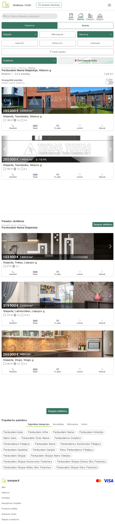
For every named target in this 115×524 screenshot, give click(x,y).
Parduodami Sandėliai (15, 449)
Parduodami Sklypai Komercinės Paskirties (27, 461)
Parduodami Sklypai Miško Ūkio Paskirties (27, 467)
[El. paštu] (57, 127)
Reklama (5, 493)
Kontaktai (6, 498)
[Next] (109, 100)
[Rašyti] (35, 127)
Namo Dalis (9, 438)
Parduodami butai (13, 432)
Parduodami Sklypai (14, 455)
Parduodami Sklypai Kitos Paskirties (77, 467)
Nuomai (85, 25)
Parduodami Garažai (44, 449)
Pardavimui (30, 25)
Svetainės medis (9, 514)
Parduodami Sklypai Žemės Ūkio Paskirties (81, 461)
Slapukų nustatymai (10, 520)
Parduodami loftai (38, 432)
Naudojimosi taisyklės (11, 503)
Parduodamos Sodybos (67, 438)
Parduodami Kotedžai (91, 432)
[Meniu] (109, 5)
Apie (3, 487)
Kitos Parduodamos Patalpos (76, 449)
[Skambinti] (13, 127)
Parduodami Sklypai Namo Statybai (50, 455)
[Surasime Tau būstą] (48, 5)
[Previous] (5, 100)
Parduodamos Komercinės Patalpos (80, 443)
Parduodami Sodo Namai (35, 438)
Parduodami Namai (63, 432)
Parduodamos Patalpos (16, 443)
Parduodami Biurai (45, 443)
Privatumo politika (9, 509)
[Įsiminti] (80, 127)
